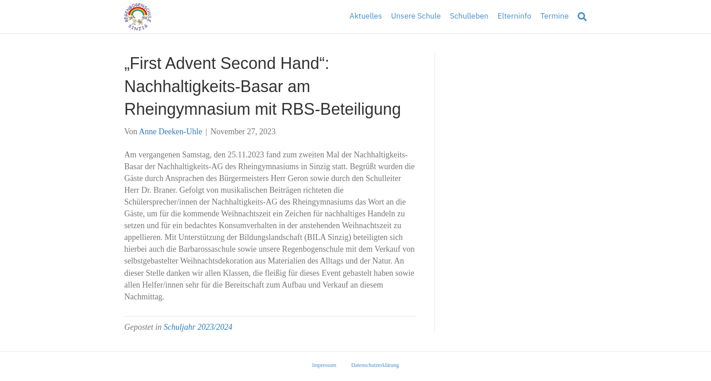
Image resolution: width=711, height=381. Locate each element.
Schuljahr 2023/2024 (198, 327)
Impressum (324, 365)
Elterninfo (514, 16)
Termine (555, 16)
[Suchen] (580, 16)
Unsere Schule (416, 16)
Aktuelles (366, 16)
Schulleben (469, 16)
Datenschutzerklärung (375, 365)
